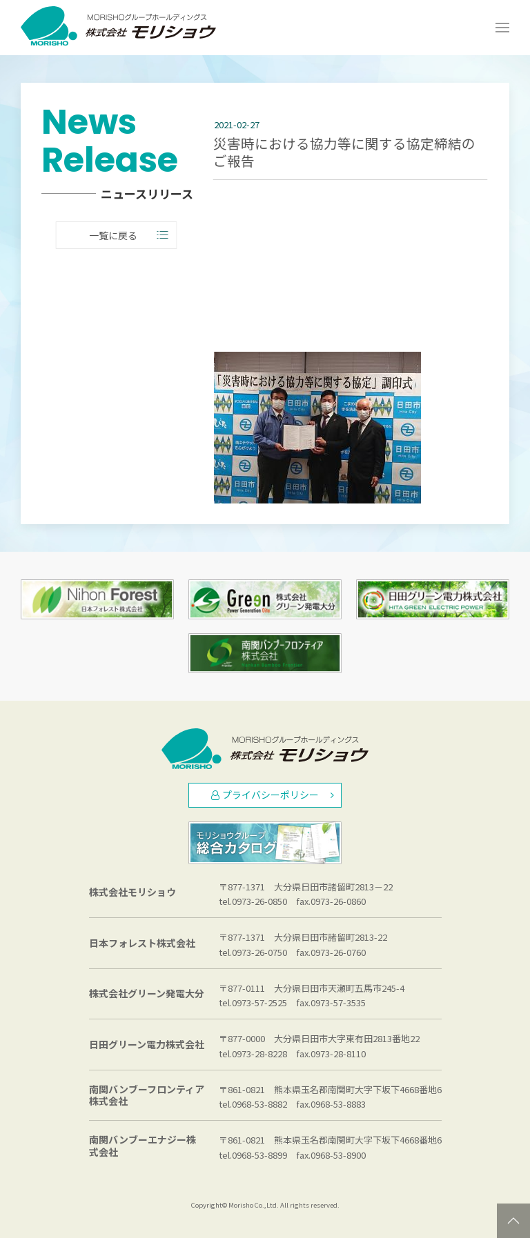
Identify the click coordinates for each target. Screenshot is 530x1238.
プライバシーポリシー (272, 794)
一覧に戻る (126, 236)
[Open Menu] (502, 27)
